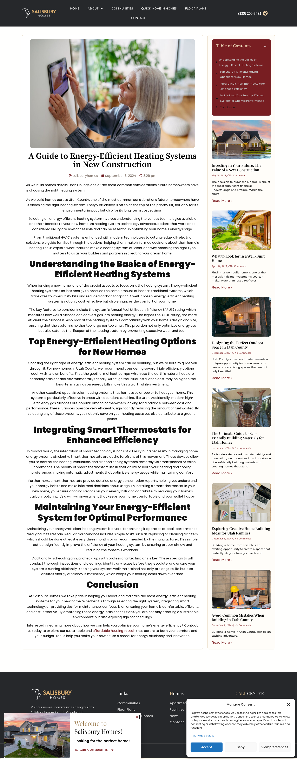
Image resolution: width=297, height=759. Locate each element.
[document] (148, 379)
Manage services (203, 735)
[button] (289, 704)
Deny (241, 747)
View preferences (274, 747)
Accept (206, 747)
